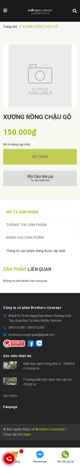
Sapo (27, 434)
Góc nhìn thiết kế (17, 356)
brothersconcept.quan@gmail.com (32, 334)
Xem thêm (10, 396)
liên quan (27, 269)
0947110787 (17, 327)
